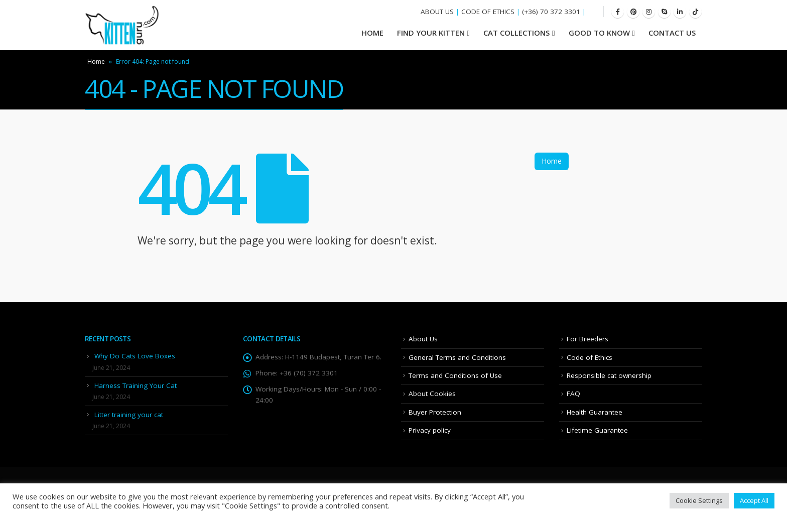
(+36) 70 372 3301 (551, 11)
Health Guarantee (594, 412)
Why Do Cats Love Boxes (134, 355)
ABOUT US (437, 11)
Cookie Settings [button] (699, 500)
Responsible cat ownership (609, 375)
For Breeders (587, 338)
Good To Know (599, 33)
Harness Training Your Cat (135, 385)
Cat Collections (516, 33)
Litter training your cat (128, 414)
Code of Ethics (589, 357)
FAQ (573, 393)
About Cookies (432, 393)
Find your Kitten (431, 33)
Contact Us (672, 33)
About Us (423, 338)
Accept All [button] (754, 500)
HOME (372, 33)
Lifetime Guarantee (597, 430)
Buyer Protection (435, 412)
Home (96, 61)
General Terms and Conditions (457, 357)
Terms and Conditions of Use (455, 375)
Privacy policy (430, 430)
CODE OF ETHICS (487, 11)
